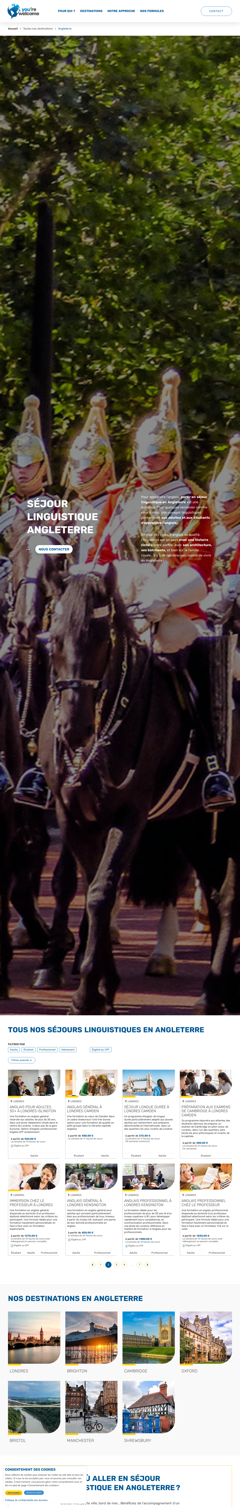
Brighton (77, 1371)
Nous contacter (54, 549)
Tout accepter (14, 1493)
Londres (19, 1371)
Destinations (91, 11)
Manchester (80, 1440)
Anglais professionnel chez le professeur (204, 1202)
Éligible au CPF (100, 1049)
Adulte (14, 1049)
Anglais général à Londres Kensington (86, 1202)
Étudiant (29, 1049)
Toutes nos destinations (38, 28)
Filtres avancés (20, 1060)
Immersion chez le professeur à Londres (31, 1202)
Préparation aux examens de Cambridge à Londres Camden (206, 1111)
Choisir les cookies (34, 1492)
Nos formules (152, 11)
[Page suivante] (147, 1265)
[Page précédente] (92, 1265)
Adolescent (67, 1049)
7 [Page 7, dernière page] (139, 1264)
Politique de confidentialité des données (26, 1500)
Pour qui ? (66, 11)
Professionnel (47, 1049)
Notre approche (121, 11)
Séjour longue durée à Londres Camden (146, 1109)
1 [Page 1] (100, 1264)
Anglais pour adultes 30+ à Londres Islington (33, 1109)
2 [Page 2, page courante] (108, 1264)
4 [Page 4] (124, 1264)
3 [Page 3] (116, 1264)
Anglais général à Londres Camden (84, 1109)
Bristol (18, 1440)
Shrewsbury (137, 1440)
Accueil (13, 28)
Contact (216, 11)
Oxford (190, 1371)
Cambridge (135, 1371)
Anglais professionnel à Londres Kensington (147, 1202)
